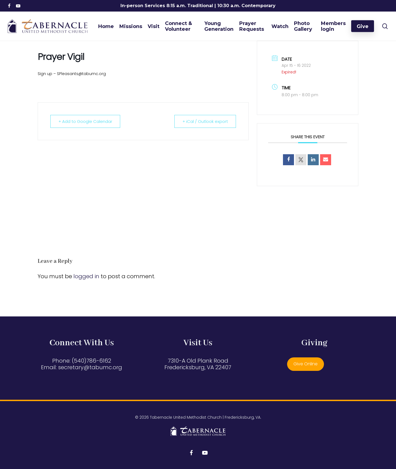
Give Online (305, 364)
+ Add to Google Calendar (85, 121)
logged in (86, 276)
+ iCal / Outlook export (205, 121)
